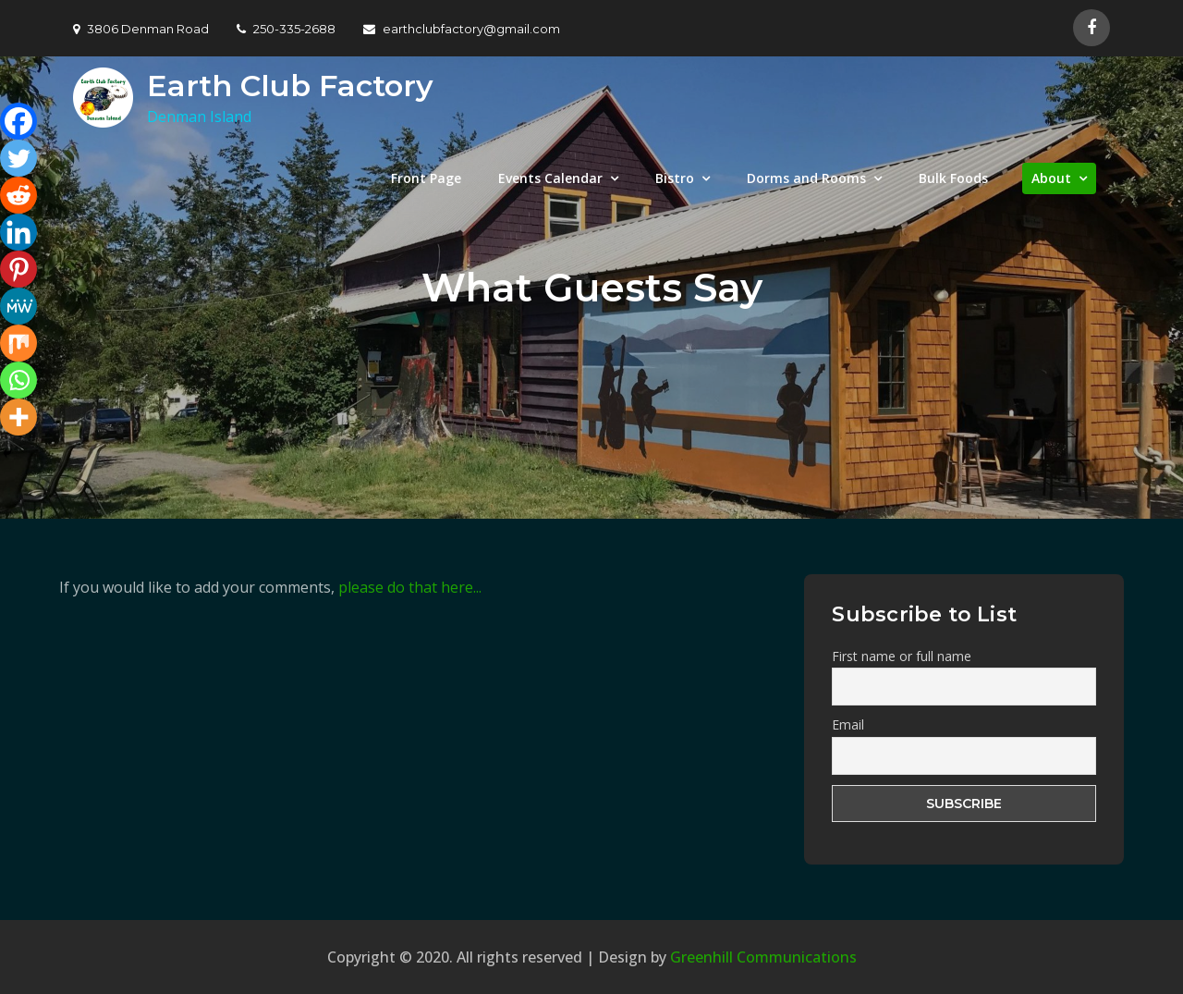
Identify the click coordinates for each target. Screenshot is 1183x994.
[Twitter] (18, 158)
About (1051, 178)
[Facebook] (18, 121)
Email (848, 724)
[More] (18, 417)
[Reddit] (18, 195)
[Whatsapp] (18, 380)
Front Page (426, 178)
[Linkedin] (18, 232)
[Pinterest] (18, 269)
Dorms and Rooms (806, 178)
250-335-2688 (286, 28)
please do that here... (410, 587)
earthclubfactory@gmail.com (461, 28)
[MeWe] (18, 306)
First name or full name (901, 656)
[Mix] (18, 343)
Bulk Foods (953, 178)
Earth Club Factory (290, 85)
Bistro (674, 178)
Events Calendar (550, 178)
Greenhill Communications (763, 957)
